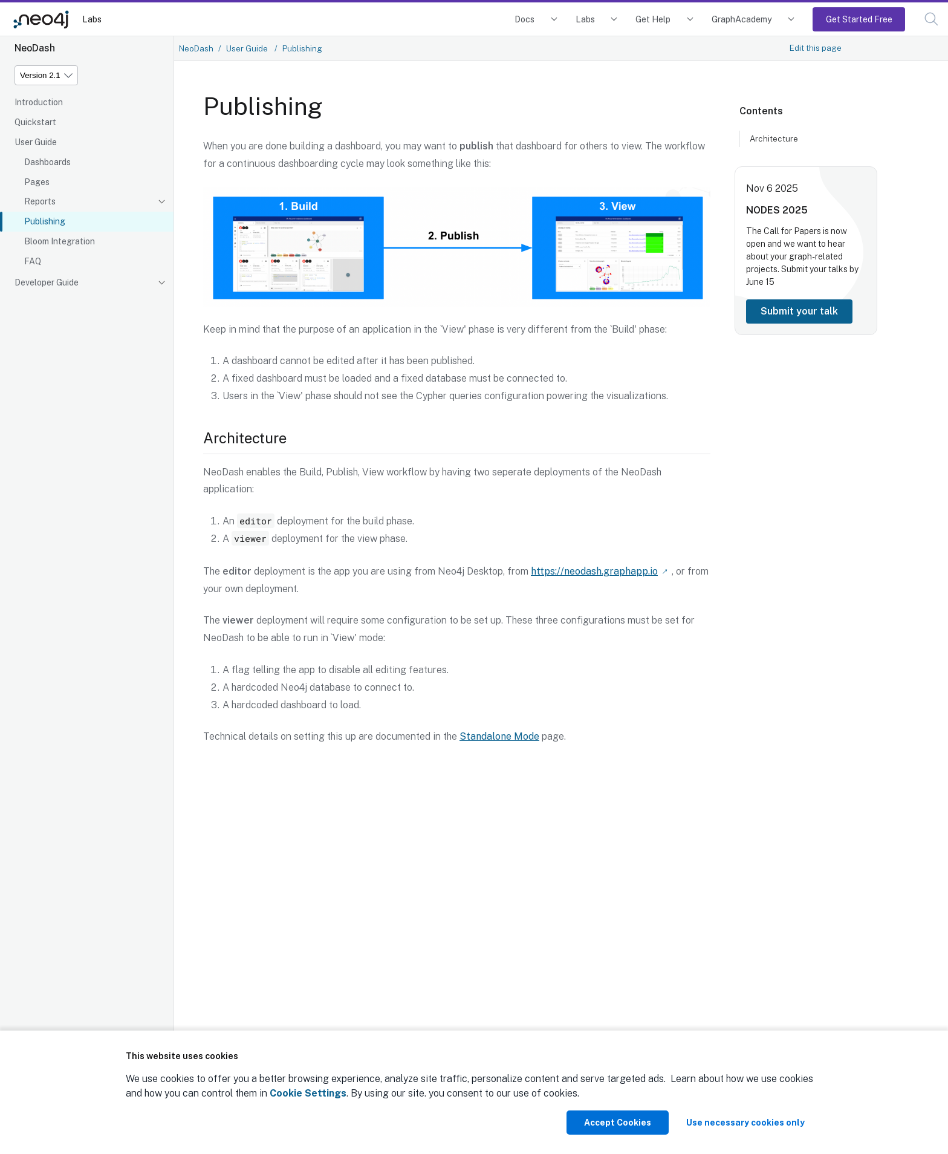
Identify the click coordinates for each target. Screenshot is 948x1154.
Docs (524, 19)
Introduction (39, 102)
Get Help (652, 19)
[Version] (46, 75)
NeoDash (196, 48)
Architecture (774, 138)
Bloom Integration (59, 241)
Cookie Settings (308, 1093)
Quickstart (35, 122)
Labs (92, 19)
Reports (40, 201)
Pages (37, 182)
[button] (931, 19)
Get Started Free (859, 19)
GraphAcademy (742, 19)
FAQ (32, 261)
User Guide (36, 142)
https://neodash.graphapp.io (594, 570)
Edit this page (816, 48)
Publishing (44, 221)
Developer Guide (47, 282)
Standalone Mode (499, 736)
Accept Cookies (617, 1122)
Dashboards (47, 162)
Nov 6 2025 (772, 188)
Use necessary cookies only (745, 1122)
